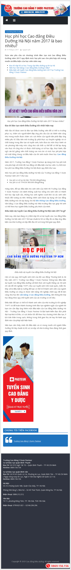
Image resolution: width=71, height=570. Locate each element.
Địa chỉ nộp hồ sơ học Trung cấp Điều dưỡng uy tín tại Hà (32, 65)
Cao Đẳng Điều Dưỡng (14, 32)
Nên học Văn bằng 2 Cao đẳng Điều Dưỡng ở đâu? (29, 68)
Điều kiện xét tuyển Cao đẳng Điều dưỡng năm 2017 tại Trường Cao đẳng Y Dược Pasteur (36, 71)
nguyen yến (26, 50)
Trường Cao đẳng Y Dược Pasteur (27, 441)
